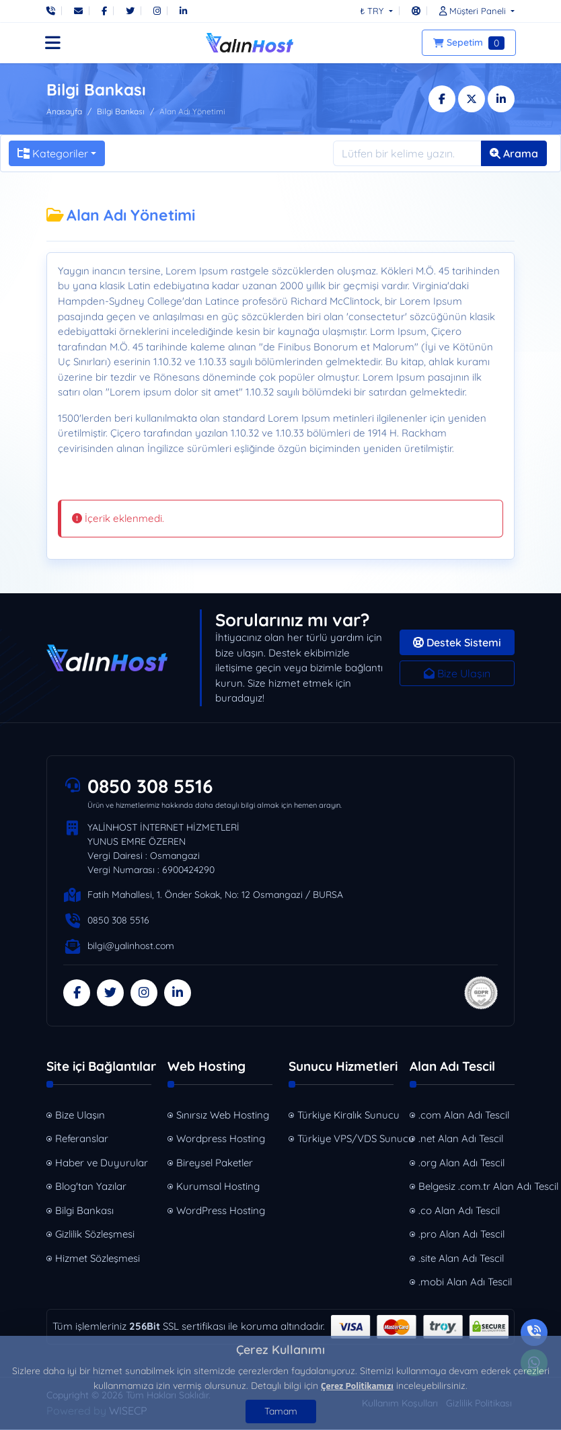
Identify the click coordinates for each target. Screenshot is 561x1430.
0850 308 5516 (153, 786)
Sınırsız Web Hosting (222, 1115)
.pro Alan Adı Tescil (461, 1234)
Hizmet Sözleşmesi (97, 1258)
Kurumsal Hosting (218, 1186)
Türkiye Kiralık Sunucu (346, 1115)
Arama (514, 153)
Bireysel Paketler (214, 1163)
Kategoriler (52, 153)
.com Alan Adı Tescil (463, 1115)
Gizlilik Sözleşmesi (95, 1234)
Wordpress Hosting (220, 1139)
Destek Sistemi (457, 642)
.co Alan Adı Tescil (459, 1211)
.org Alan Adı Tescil (461, 1163)
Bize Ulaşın (457, 673)
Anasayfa (64, 111)
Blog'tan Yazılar (90, 1186)
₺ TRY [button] (373, 10)
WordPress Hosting (220, 1211)
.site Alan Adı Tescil (461, 1258)
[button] (474, 10)
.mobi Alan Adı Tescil (465, 1282)
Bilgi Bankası (121, 111)
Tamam (280, 1411)
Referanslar (81, 1139)
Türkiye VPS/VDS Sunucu (346, 1139)
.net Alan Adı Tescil (460, 1139)
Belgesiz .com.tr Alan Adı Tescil (467, 1186)
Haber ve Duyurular (101, 1163)
